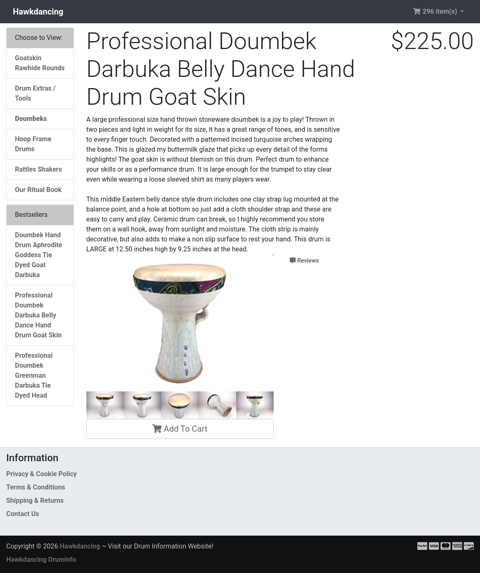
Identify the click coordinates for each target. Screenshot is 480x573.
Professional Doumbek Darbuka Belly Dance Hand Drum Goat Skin (38, 315)
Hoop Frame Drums (33, 144)
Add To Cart (179, 429)
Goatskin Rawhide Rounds (40, 63)
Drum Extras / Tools (35, 93)
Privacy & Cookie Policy (41, 474)
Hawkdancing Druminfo (41, 559)
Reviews (304, 260)
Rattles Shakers (38, 169)
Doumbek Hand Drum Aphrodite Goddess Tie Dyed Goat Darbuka (38, 255)
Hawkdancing (38, 12)
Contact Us (22, 514)
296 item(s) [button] (436, 11)
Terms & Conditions (35, 487)
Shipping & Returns (35, 500)
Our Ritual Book (38, 190)
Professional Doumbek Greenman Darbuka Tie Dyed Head (34, 375)
